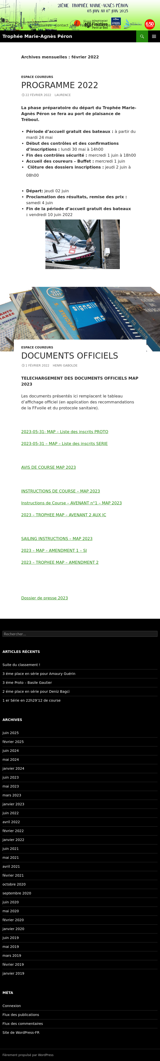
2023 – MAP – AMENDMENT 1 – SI (54, 550)
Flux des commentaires (22, 1024)
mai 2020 (10, 911)
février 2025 (13, 742)
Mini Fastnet (82, 25)
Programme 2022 (59, 85)
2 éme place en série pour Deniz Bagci (35, 691)
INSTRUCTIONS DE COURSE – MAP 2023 (60, 491)
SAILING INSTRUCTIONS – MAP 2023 (57, 538)
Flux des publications (20, 1015)
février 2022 (13, 831)
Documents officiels (69, 356)
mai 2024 (10, 760)
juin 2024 (10, 751)
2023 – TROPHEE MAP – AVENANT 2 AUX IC (63, 515)
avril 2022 (11, 822)
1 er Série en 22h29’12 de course (31, 700)
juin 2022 (10, 813)
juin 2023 (10, 777)
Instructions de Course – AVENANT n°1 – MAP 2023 (71, 503)
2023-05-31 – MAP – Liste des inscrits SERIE (64, 443)
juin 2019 (10, 938)
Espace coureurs (37, 77)
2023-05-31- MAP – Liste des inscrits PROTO (64, 431)
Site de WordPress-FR (20, 1033)
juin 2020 (10, 902)
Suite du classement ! (21, 665)
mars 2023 (11, 795)
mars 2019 (11, 956)
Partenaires (42, 25)
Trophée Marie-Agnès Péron (37, 36)
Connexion (11, 1006)
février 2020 (13, 920)
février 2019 (13, 964)
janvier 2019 (13, 973)
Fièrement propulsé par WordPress (28, 1055)
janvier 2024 (13, 768)
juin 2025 (10, 733)
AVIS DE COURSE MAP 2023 (48, 467)
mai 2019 (10, 947)
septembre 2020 (16, 893)
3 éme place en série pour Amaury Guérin (38, 674)
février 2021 (13, 875)
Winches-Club (108, 25)
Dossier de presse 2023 (44, 598)
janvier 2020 (13, 929)
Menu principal (154, 36)
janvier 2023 (13, 804)
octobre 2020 (14, 884)
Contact (61, 25)
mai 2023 (10, 786)
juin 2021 (10, 849)
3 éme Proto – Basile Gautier (27, 683)
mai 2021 (10, 858)
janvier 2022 (13, 840)
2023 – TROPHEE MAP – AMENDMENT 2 (60, 562)
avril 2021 (11, 866)
